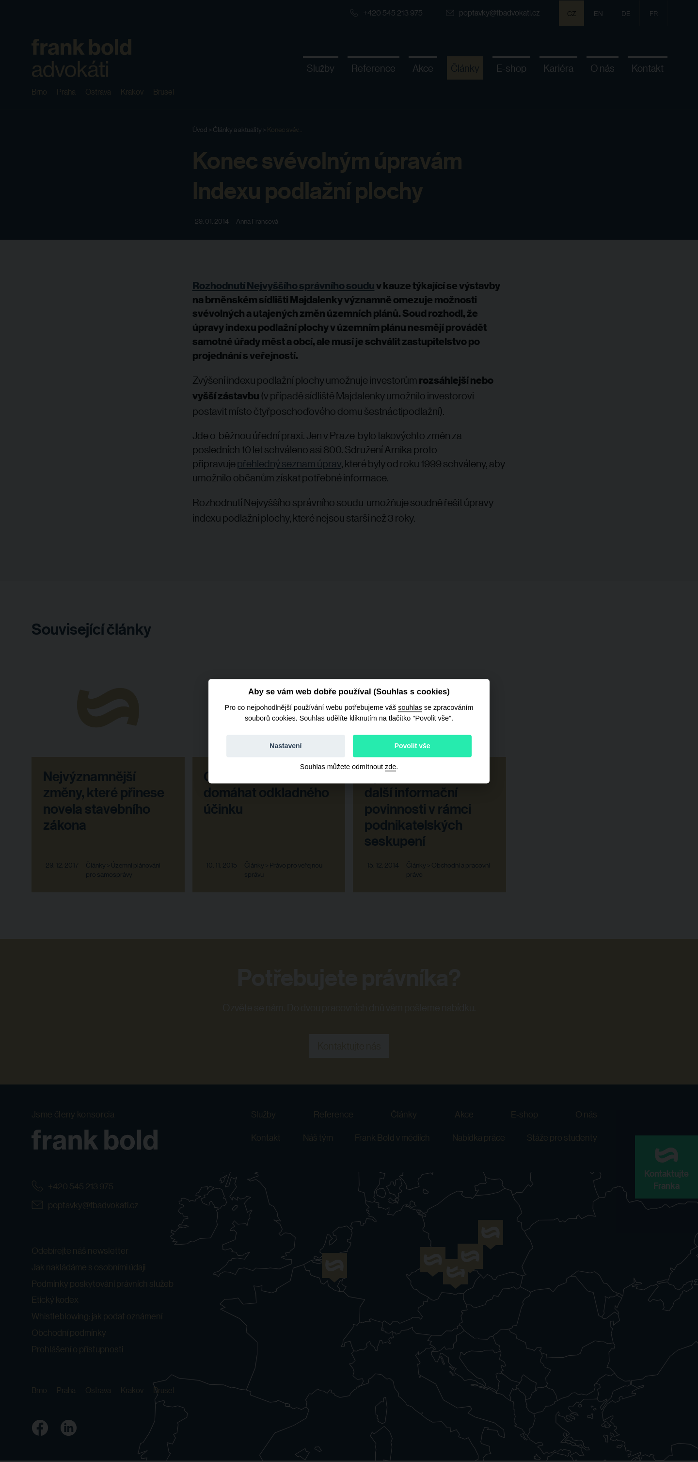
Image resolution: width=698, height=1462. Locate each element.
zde (390, 767)
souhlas (410, 707)
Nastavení (285, 746)
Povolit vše (412, 746)
